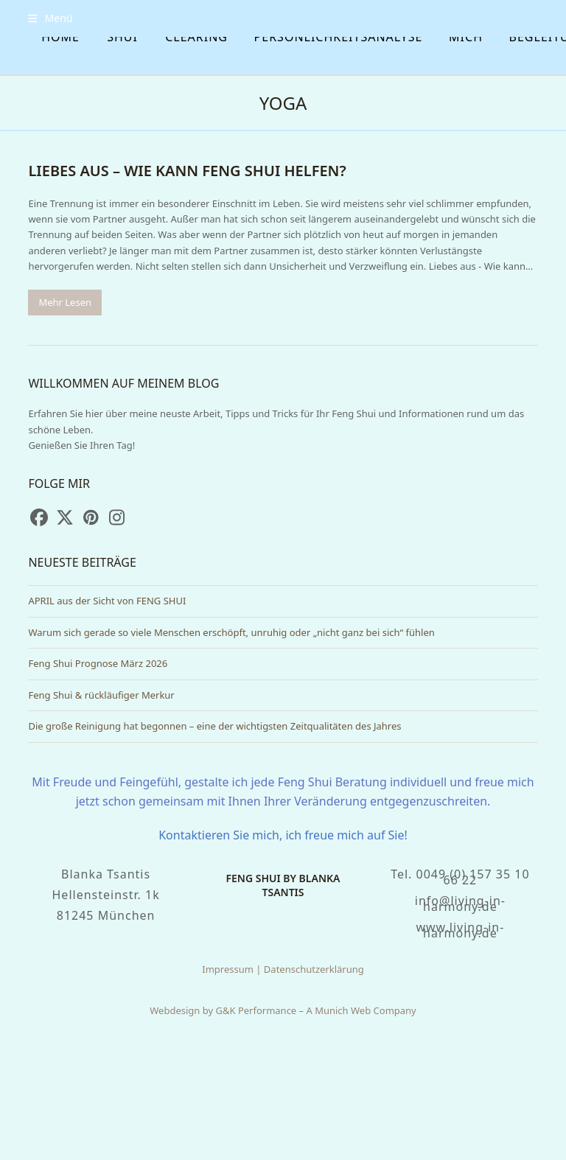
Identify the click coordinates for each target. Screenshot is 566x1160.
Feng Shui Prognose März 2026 (97, 663)
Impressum (228, 969)
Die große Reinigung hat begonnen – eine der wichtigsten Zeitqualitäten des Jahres (214, 726)
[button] (50, 18)
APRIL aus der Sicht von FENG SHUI (107, 600)
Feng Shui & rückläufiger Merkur (101, 695)
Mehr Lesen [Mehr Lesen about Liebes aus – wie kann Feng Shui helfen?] (64, 302)
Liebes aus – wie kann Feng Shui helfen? (187, 171)
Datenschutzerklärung (314, 969)
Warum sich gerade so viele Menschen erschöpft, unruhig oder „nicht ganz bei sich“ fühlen (231, 632)
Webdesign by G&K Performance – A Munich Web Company (283, 1010)
